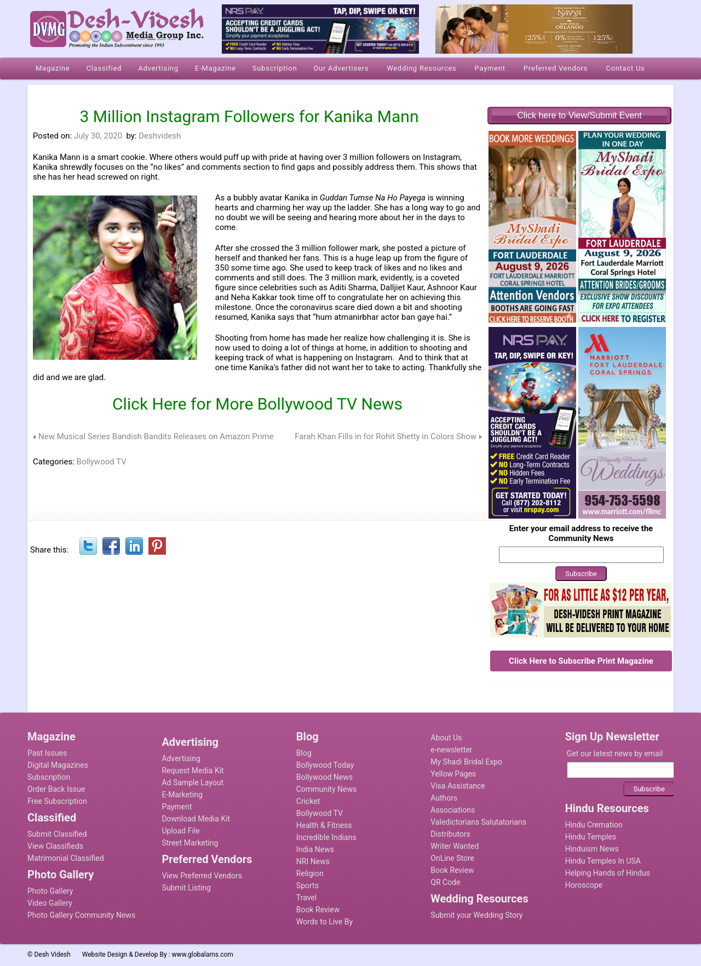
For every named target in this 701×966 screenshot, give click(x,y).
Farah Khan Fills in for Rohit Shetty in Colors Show (385, 436)
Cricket (308, 801)
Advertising (181, 758)
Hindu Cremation (594, 824)
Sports (307, 885)
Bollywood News (324, 777)
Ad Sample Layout (192, 782)
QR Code (445, 882)
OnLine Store (452, 858)
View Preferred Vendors (202, 875)
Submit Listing (186, 887)
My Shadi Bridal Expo (466, 761)
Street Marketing (190, 842)
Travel (306, 897)
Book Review (318, 909)
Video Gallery (49, 903)
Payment (177, 806)
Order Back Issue (56, 789)
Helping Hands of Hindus (607, 873)
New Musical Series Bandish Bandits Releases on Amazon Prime (156, 436)
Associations (452, 810)
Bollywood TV (102, 462)
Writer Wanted (454, 846)
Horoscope (583, 885)
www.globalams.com (202, 954)
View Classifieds (55, 846)
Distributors (450, 834)
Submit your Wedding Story (476, 915)
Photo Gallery (50, 891)
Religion (310, 873)
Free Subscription (57, 801)
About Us (446, 737)
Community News (326, 789)
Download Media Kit (196, 818)
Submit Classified (57, 834)
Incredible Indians (326, 837)
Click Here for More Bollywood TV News (257, 403)
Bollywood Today (325, 765)
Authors (443, 798)
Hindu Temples (590, 836)
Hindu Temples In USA (603, 860)
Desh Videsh (52, 954)
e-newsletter (451, 749)
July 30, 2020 (98, 136)
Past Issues (47, 753)
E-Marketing (182, 794)
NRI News (313, 861)
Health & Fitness (324, 825)
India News (315, 849)
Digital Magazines (57, 765)
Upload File (180, 830)
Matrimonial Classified (65, 858)
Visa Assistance (457, 785)
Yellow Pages (453, 773)
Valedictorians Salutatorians (478, 822)
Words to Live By (324, 921)
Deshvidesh (160, 136)
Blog (304, 753)
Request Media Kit (192, 770)
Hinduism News (592, 848)
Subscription (48, 777)
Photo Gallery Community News (81, 915)
